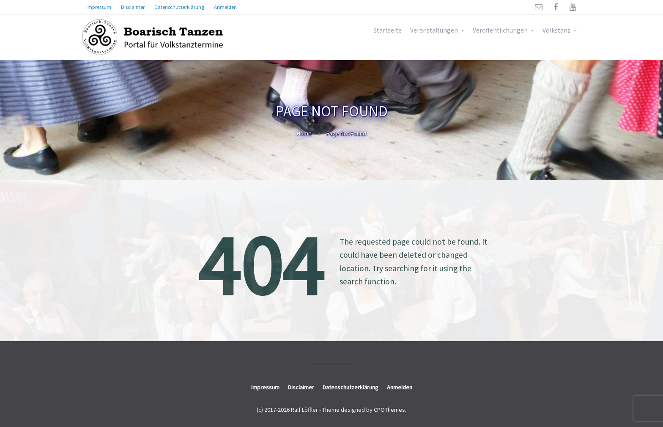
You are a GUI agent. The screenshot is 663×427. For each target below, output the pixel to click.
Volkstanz (556, 30)
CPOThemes (389, 409)
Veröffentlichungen (500, 30)
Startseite (387, 30)
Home (304, 133)
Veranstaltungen (434, 30)
